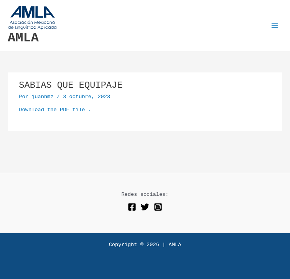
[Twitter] (145, 207)
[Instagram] (158, 207)
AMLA (23, 38)
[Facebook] (132, 207)
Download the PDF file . (55, 110)
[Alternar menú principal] (275, 25)
